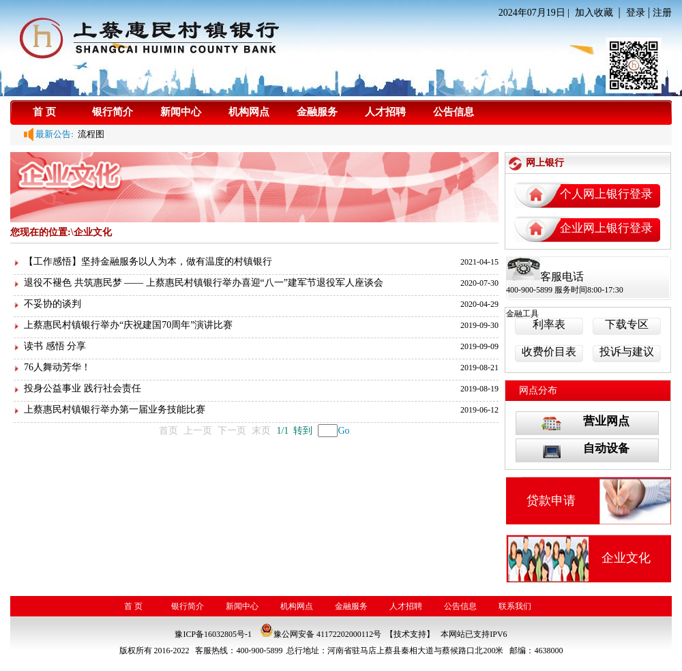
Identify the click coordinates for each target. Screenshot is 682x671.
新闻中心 (180, 111)
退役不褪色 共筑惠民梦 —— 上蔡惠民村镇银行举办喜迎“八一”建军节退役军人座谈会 (203, 283)
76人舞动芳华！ (57, 367)
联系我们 (515, 606)
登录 (635, 13)
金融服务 (317, 111)
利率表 (549, 324)
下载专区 (627, 324)
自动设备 (606, 448)
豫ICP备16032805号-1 (213, 634)
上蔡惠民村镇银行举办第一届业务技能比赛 (114, 409)
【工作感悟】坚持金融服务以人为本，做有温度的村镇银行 (148, 261)
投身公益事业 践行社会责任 (82, 388)
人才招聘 (385, 111)
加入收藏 (594, 13)
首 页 (44, 111)
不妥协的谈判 (52, 304)
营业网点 (606, 421)
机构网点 (248, 111)
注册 (662, 13)
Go (343, 431)
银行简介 (112, 111)
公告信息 (453, 111)
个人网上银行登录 (606, 194)
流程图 (89, 134)
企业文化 (626, 558)
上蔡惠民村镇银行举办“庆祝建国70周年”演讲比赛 (128, 325)
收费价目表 (549, 351)
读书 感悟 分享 (55, 346)
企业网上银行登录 (606, 228)
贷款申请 (551, 500)
